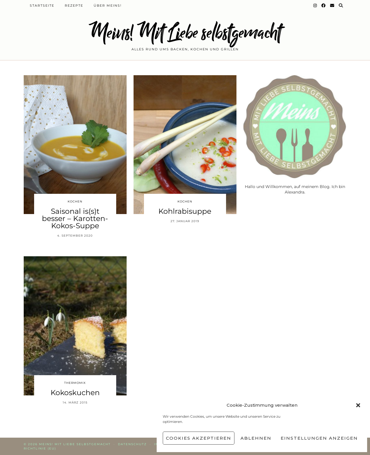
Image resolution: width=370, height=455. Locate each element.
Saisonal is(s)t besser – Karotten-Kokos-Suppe (75, 218)
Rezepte (74, 5)
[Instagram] (315, 5)
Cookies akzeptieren (198, 438)
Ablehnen (255, 438)
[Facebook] (323, 5)
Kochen (75, 201)
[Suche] (341, 5)
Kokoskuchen (75, 392)
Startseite (42, 5)
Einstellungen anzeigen (319, 438)
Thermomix (75, 383)
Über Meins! (108, 5)
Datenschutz (132, 444)
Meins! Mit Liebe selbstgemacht (185, 32)
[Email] (332, 5)
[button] (358, 405)
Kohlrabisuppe (184, 211)
